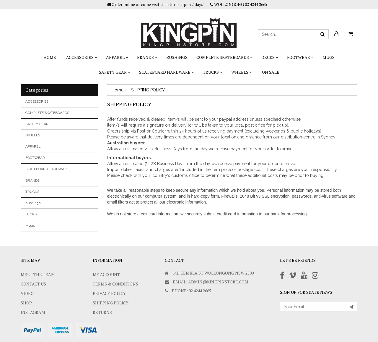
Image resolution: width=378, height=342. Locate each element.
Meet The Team (38, 274)
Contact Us (33, 284)
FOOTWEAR (300, 57)
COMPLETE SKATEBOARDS (224, 57)
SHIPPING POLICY (110, 303)
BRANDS (147, 57)
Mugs (328, 57)
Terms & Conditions (115, 284)
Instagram (33, 312)
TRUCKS (212, 72)
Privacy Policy (109, 293)
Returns (102, 312)
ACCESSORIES (81, 57)
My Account (106, 274)
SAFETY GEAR (114, 72)
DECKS (269, 57)
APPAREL (117, 57)
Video (27, 293)
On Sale (270, 72)
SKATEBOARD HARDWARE (166, 72)
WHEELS (241, 72)
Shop (26, 303)
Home (49, 57)
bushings (177, 57)
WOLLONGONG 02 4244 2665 (238, 4)
